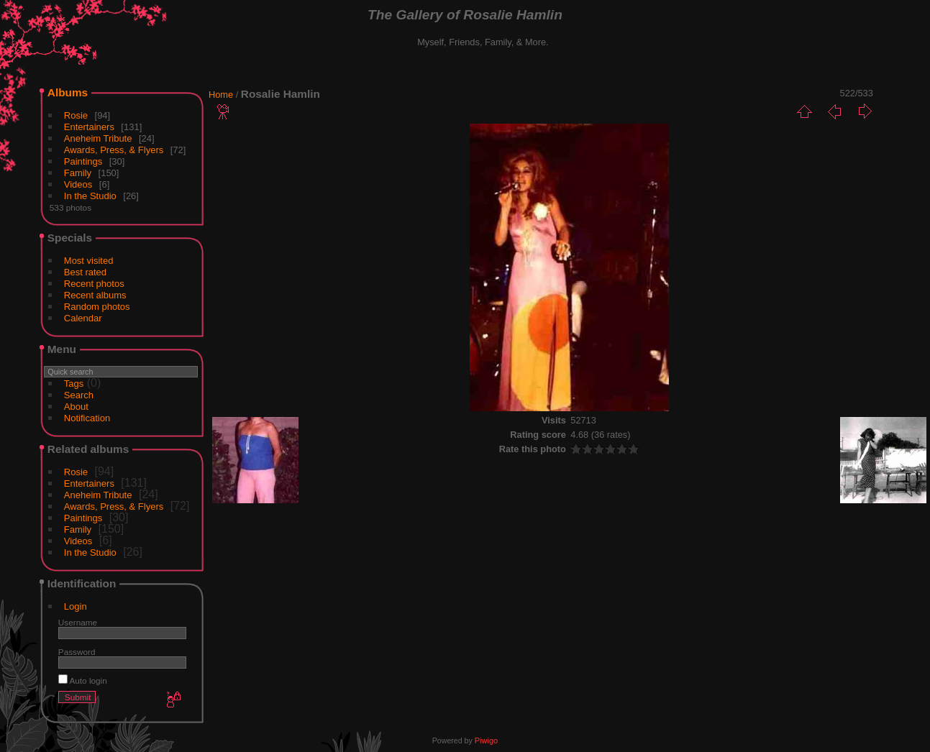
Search (79, 395)
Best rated (85, 272)
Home (221, 94)
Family (77, 173)
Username (77, 622)
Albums (67, 92)
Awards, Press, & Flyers (113, 150)
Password (77, 651)
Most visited (89, 260)
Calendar (83, 318)
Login (75, 606)
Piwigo (486, 740)
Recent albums (95, 295)
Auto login (82, 680)
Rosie (76, 115)
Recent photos (94, 283)
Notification (87, 418)
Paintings (83, 161)
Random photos (97, 306)
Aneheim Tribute (98, 138)
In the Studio (90, 196)
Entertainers (89, 126)
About (76, 406)
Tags (73, 383)
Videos (78, 184)
